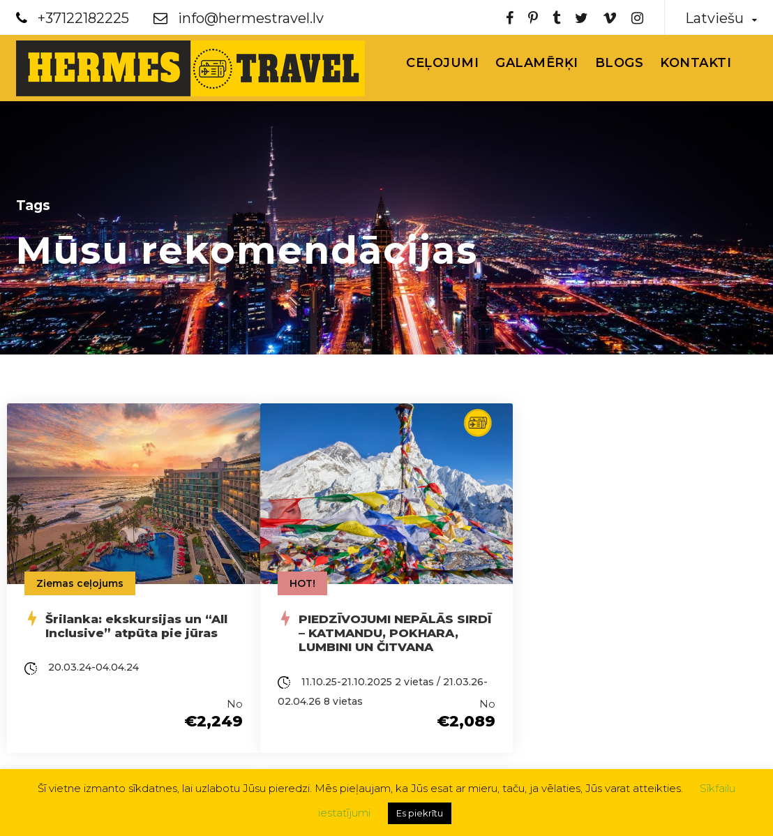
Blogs (619, 62)
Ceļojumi (442, 62)
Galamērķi (536, 62)
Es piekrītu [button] (419, 813)
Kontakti (695, 62)
